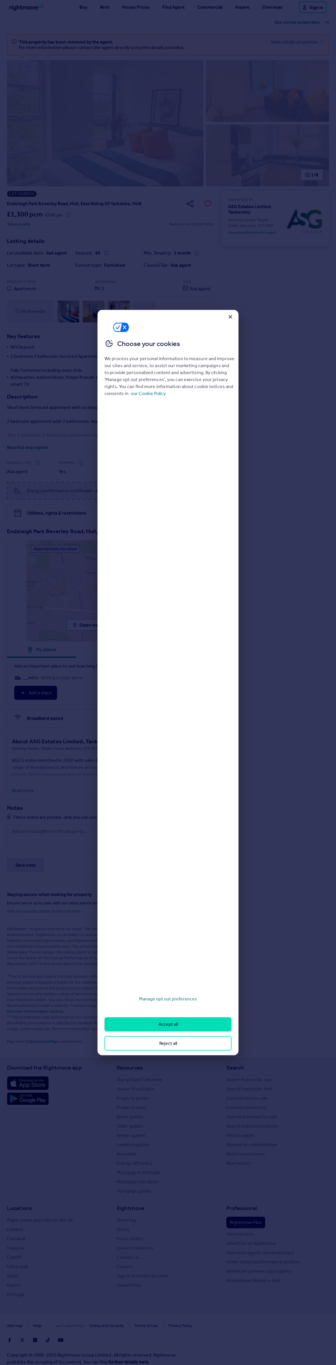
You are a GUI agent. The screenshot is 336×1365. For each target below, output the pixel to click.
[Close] (230, 316)
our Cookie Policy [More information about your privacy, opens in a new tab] (148, 393)
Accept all (168, 1024)
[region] (168, 682)
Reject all (168, 1043)
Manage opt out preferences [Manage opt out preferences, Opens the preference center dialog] (168, 999)
